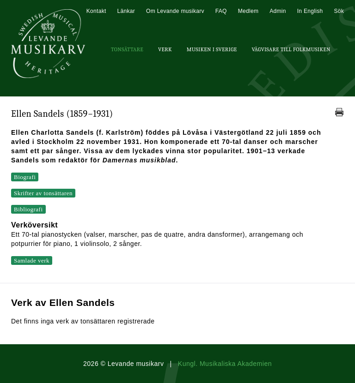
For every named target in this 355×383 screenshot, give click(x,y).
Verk (165, 49)
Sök (339, 11)
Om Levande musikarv (175, 11)
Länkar (126, 11)
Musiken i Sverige (212, 49)
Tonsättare (127, 49)
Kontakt (96, 11)
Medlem (248, 11)
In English (310, 11)
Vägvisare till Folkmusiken (290, 49)
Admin (277, 11)
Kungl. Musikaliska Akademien (225, 363)
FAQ (221, 11)
